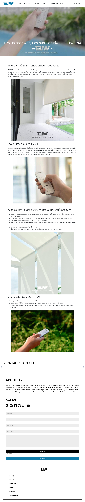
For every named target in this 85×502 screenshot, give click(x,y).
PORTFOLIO (37, 3)
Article (26, 53)
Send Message (42, 459)
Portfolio (13, 487)
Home (22, 53)
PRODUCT (27, 3)
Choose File (42, 451)
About (11, 479)
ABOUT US (54, 3)
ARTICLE (45, 3)
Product (12, 483)
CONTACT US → (78, 3)
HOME (20, 3)
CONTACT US (64, 3)
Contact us (13, 495)
